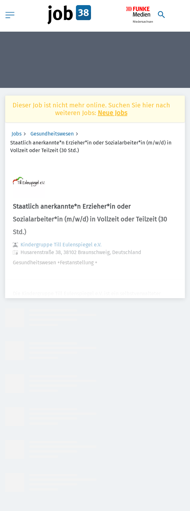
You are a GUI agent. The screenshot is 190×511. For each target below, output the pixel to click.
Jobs (16, 134)
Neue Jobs (112, 113)
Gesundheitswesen (52, 134)
